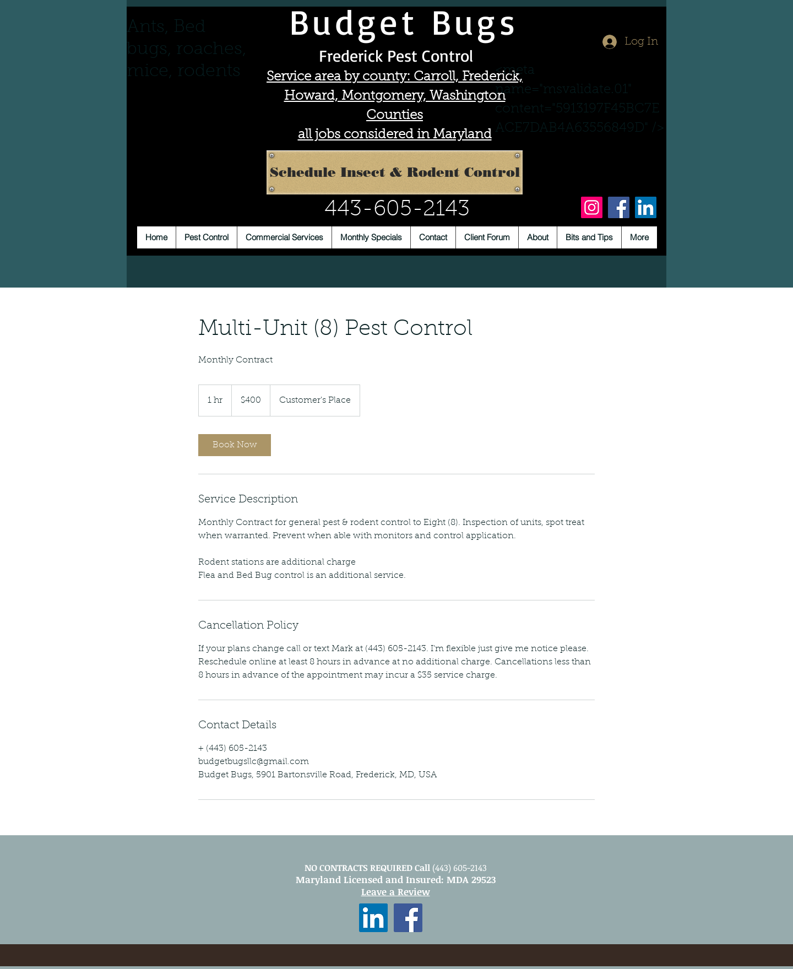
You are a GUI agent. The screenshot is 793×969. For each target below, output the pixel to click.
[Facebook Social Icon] (408, 917)
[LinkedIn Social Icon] (373, 917)
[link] (234, 445)
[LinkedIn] (645, 207)
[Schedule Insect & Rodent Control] (395, 172)
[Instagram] (591, 207)
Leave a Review (395, 891)
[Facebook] (618, 207)
